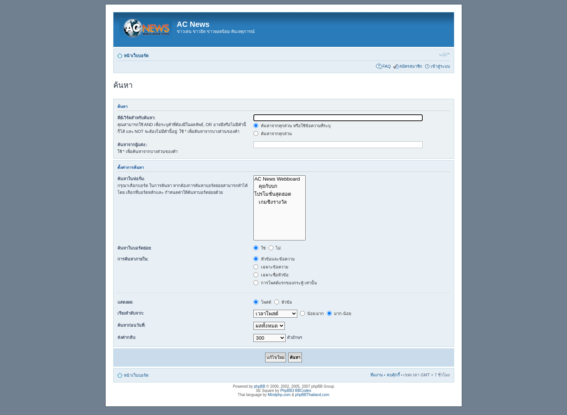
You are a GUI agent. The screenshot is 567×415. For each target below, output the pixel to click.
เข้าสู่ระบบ (440, 66)
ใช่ (259, 248)
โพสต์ (262, 302)
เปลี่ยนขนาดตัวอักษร (444, 54)
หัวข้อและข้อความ (273, 259)
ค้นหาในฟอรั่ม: (131, 178)
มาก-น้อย (339, 313)
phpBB (259, 386)
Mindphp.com (279, 395)
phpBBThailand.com (312, 395)
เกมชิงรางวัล (279, 202)
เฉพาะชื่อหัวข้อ (270, 275)
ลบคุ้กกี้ (393, 375)
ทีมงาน (376, 375)
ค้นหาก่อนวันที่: (131, 325)
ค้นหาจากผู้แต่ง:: (132, 144)
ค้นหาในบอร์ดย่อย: (134, 248)
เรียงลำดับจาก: (130, 313)
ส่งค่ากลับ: (126, 337)
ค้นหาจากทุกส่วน (272, 133)
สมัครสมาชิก (410, 66)
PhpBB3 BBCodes (295, 390)
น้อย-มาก (312, 313)
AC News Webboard (279, 179)
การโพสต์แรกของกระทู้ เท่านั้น (285, 283)
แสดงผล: (125, 302)
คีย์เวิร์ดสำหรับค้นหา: (136, 117)
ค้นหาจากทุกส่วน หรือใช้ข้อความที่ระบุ (291, 125)
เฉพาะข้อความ (270, 267)
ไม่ (275, 248)
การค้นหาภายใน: (133, 259)
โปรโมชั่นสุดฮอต (279, 194)
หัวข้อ (283, 302)
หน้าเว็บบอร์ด (136, 55)
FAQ (386, 66)
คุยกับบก (279, 186)
